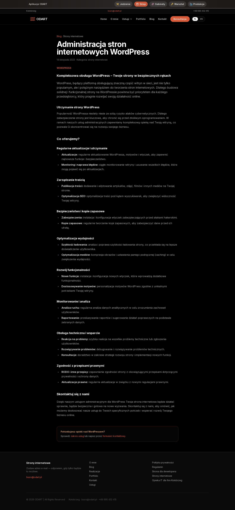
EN (201, 19)
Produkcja (197, 4)
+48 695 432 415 (201, 11)
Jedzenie (123, 4)
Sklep (141, 4)
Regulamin (157, 467)
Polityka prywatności (163, 462)
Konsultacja (180, 19)
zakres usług (77, 436)
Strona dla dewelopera (164, 471)
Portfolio (141, 19)
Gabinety (158, 4)
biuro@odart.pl (115, 11)
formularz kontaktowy (114, 436)
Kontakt (162, 19)
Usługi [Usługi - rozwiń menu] (127, 19)
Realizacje (94, 471)
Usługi (92, 484)
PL (195, 19)
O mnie (114, 19)
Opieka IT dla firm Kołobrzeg (167, 480)
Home (103, 19)
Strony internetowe (162, 475)
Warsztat (177, 4)
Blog (151, 19)
